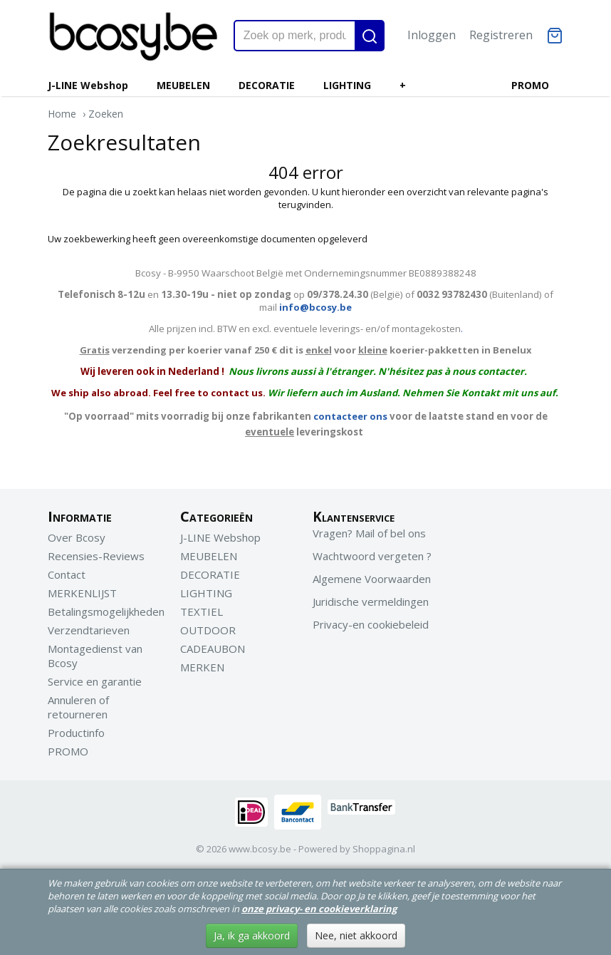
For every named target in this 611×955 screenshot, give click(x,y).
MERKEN (202, 667)
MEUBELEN (183, 85)
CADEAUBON (212, 648)
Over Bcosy (76, 537)
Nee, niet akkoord (356, 935)
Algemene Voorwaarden (372, 579)
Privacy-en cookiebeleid (371, 624)
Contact (66, 574)
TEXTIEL (201, 611)
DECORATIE (267, 85)
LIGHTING (347, 85)
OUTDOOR (208, 630)
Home (62, 113)
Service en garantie (95, 681)
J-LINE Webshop (88, 85)
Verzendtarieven (89, 630)
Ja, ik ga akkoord (252, 935)
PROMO (530, 85)
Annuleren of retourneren (78, 707)
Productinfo (76, 733)
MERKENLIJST (82, 593)
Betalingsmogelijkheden (106, 611)
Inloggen (431, 35)
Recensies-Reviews (96, 556)
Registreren (501, 35)
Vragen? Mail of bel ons (369, 533)
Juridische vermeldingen (371, 601)
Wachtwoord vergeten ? (372, 556)
